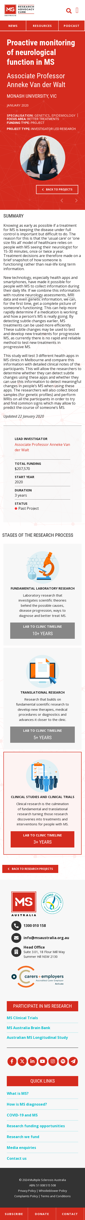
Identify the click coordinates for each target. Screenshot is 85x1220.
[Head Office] (16, 952)
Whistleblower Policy (53, 1191)
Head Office (34, 947)
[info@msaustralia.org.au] (16, 938)
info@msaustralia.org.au (46, 937)
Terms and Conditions (56, 1196)
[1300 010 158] (16, 926)
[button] (77, 10)
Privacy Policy (27, 1191)
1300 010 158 (35, 925)
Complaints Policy (26, 1196)
